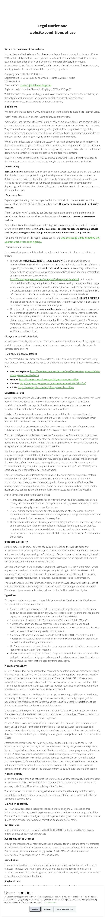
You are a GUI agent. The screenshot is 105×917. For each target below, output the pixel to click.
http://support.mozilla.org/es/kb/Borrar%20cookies (45, 377)
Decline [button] (47, 909)
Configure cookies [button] (65, 909)
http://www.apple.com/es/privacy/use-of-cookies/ (43, 384)
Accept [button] (35, 909)
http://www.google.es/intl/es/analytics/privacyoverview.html (41, 278)
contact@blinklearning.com (34, 85)
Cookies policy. (50, 902)
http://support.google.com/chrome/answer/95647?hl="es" (49, 381)
